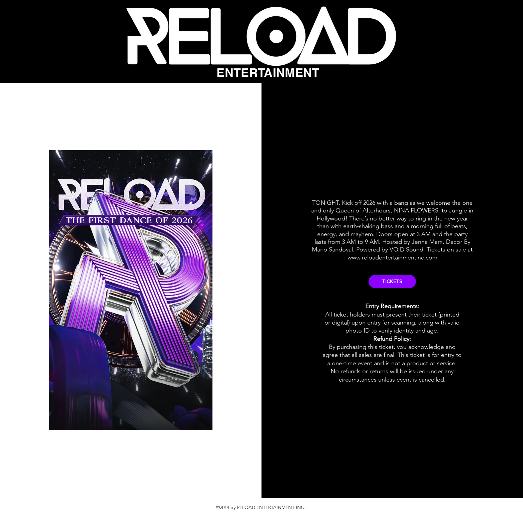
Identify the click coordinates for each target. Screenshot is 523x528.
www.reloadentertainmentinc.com (392, 257)
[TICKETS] (392, 281)
